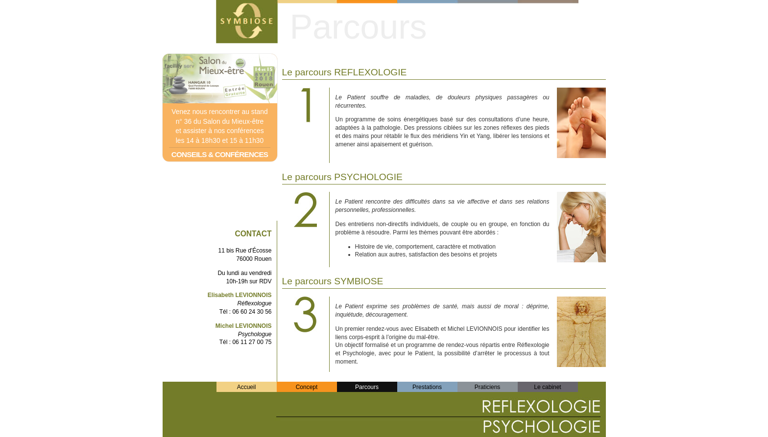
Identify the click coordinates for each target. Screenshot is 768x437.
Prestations (427, 387)
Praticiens (488, 387)
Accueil (246, 387)
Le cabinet (547, 387)
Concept (307, 387)
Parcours (367, 387)
